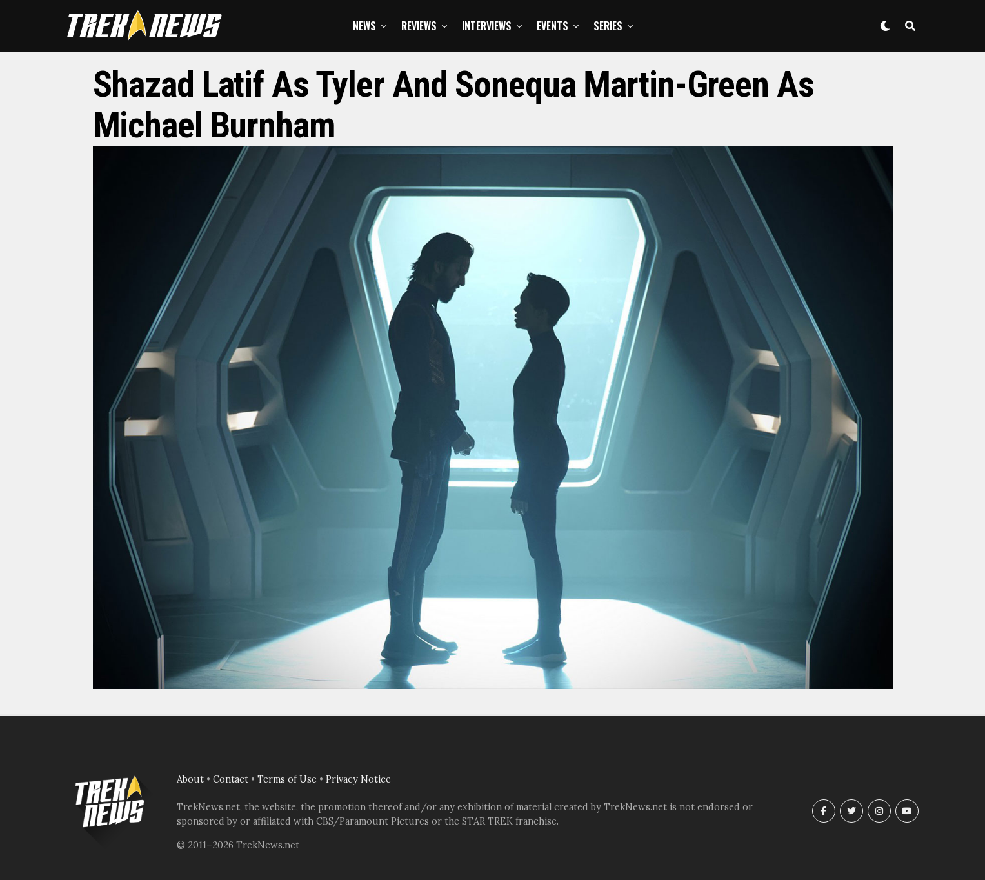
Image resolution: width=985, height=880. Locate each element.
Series (607, 26)
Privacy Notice (358, 779)
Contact (230, 779)
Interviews (487, 26)
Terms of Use (287, 779)
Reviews (419, 26)
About (190, 779)
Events (552, 26)
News (364, 26)
